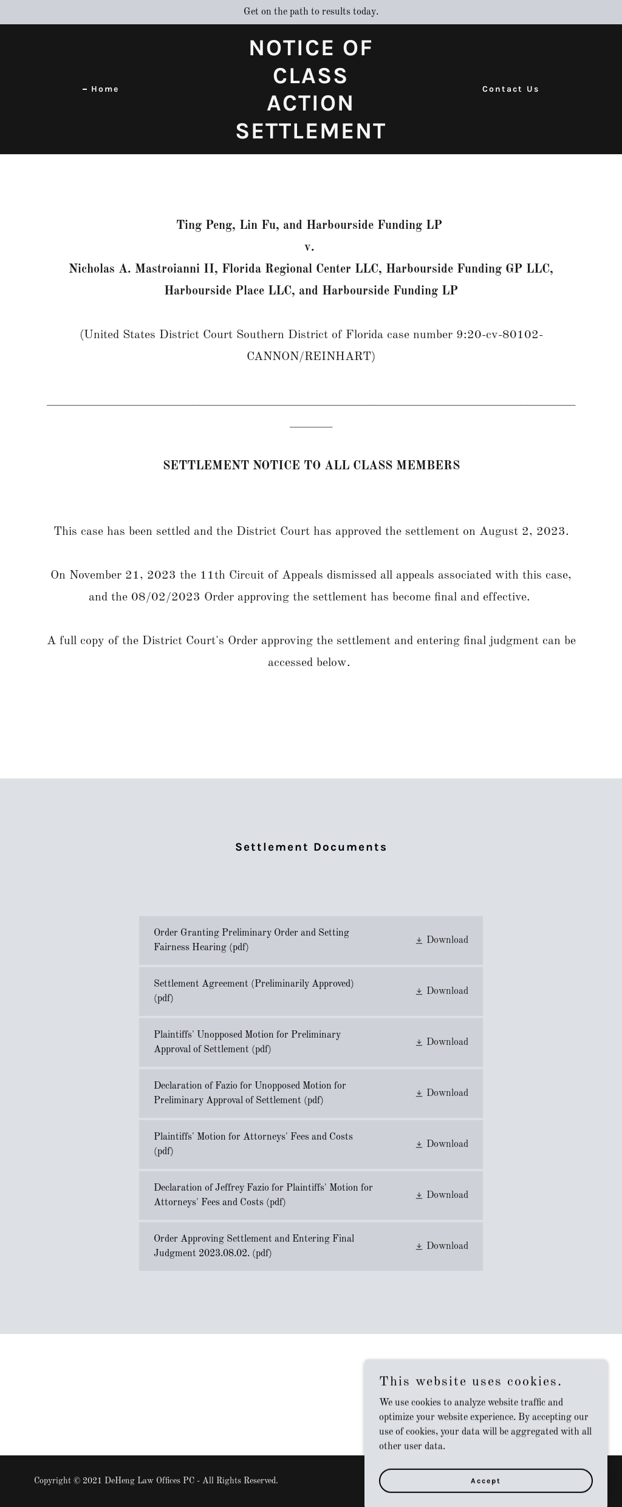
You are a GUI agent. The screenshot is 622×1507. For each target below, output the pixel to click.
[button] (441, 940)
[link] (311, 136)
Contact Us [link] (510, 89)
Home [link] (105, 89)
